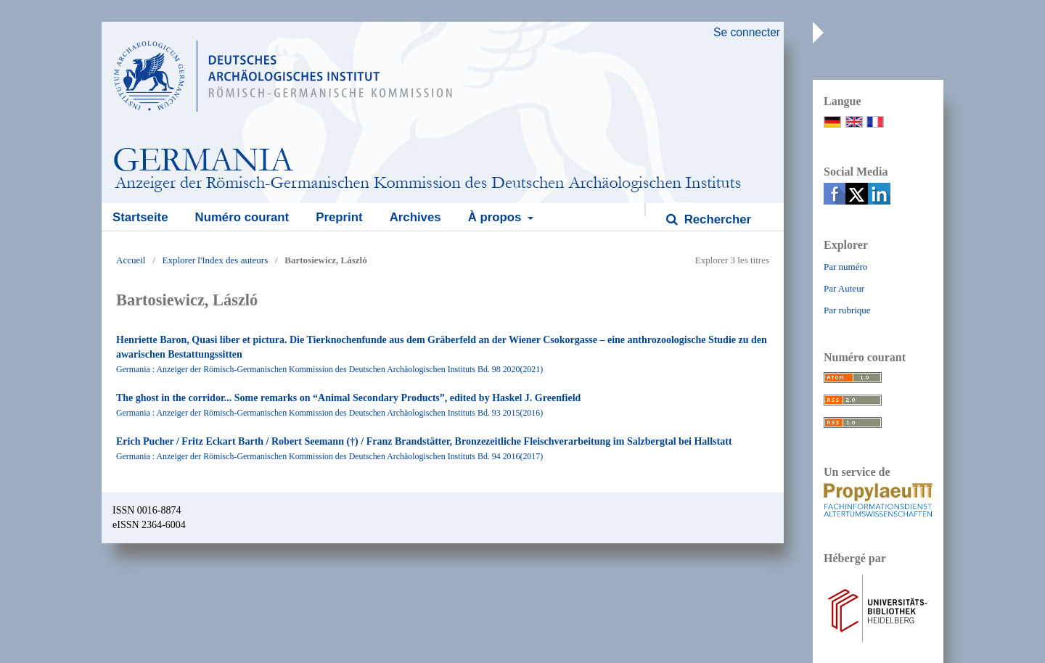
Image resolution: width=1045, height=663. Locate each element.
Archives (415, 217)
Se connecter (746, 32)
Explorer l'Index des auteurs (216, 260)
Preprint (339, 217)
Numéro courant (242, 217)
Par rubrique (847, 310)
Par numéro (845, 266)
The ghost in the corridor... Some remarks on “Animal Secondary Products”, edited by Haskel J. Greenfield (348, 397)
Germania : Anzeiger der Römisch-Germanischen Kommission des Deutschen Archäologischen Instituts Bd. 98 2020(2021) (329, 369)
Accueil (130, 260)
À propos (496, 217)
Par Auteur (844, 288)
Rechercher (716, 219)
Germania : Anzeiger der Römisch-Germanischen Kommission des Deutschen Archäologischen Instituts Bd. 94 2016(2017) (329, 456)
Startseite (140, 217)
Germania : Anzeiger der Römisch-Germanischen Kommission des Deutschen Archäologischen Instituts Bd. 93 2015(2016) (329, 413)
